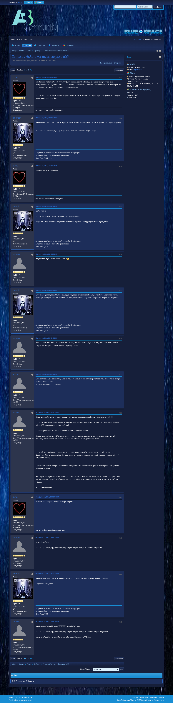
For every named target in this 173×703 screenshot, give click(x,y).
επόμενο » (118, 63)
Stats (129, 57)
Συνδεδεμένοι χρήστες (140, 89)
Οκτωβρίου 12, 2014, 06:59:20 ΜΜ (47, 537)
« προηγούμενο (105, 63)
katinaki (16, 254)
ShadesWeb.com (26, 700)
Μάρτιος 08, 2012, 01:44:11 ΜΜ (46, 206)
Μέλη (132, 64)
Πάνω (13, 658)
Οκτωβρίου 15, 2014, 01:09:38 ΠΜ (47, 621)
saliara (16, 374)
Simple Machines (26, 697)
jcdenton (17, 118)
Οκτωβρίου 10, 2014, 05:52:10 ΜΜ (47, 412)
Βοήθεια (142, 697)
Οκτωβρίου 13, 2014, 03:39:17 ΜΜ (47, 573)
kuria (15, 77)
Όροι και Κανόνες (151, 697)
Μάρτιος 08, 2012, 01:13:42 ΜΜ (46, 165)
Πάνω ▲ (161, 697)
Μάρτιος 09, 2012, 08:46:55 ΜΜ (46, 254)
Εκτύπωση (119, 70)
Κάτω (13, 70)
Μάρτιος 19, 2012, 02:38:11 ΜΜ (46, 374)
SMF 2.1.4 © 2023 (15, 697)
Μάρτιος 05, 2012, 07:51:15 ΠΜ (46, 118)
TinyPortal (135, 697)
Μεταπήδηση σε (86, 669)
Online (14, 675)
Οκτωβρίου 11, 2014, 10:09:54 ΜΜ (47, 497)
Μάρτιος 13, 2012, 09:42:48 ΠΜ (46, 338)
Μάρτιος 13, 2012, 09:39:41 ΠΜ (46, 290)
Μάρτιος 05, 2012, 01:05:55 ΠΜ (46, 77)
